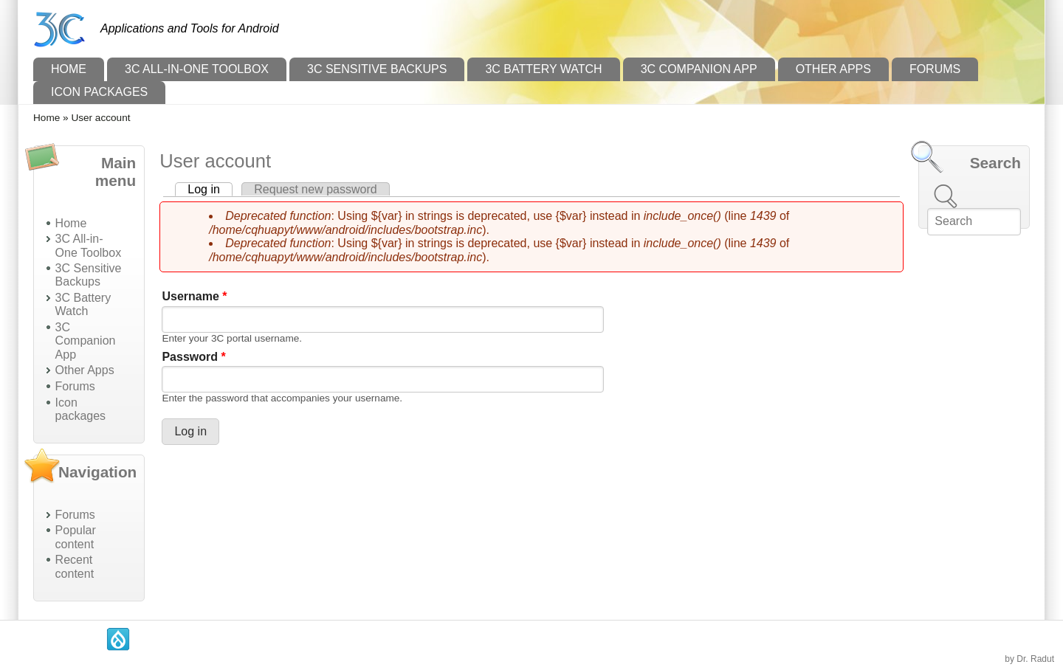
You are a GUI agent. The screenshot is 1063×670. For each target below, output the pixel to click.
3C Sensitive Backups (377, 69)
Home (68, 69)
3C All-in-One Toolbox (197, 69)
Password (193, 356)
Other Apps (833, 69)
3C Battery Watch (543, 69)
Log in (210, 189)
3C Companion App (699, 69)
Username (194, 296)
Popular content (75, 537)
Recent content (74, 566)
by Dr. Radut (1029, 659)
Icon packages (99, 92)
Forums (934, 69)
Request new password (315, 189)
